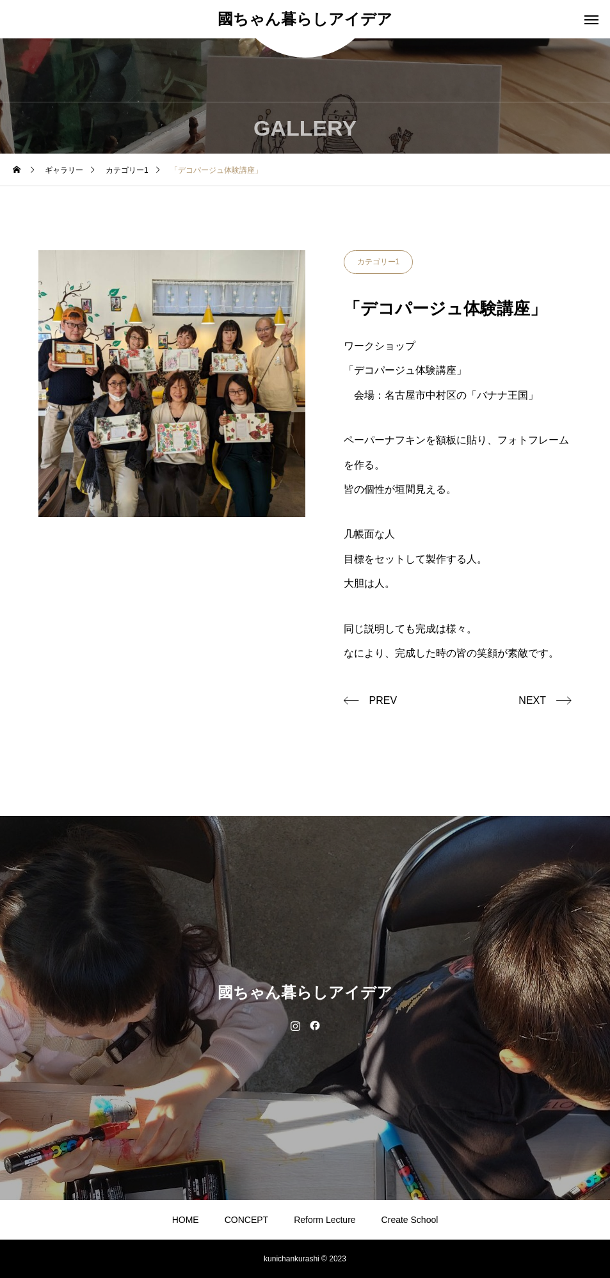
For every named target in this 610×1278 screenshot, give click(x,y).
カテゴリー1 (378, 261)
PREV (383, 700)
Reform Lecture (324, 1220)
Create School (409, 1220)
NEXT (532, 700)
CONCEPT (246, 1220)
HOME (185, 1220)
